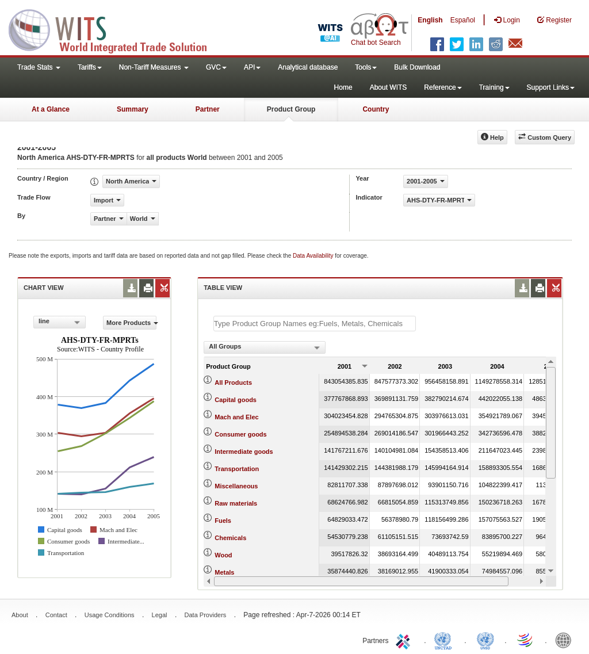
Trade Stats (38, 67)
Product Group (291, 109)
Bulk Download (417, 67)
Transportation (237, 468)
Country (375, 109)
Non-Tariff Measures (154, 67)
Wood (223, 555)
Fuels (223, 520)
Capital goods (236, 399)
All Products (233, 382)
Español (462, 20)
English (430, 20)
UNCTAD (445, 639)
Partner (208, 109)
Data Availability (314, 256)
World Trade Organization (525, 639)
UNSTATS (485, 639)
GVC (216, 67)
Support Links (551, 87)
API (252, 67)
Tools (366, 67)
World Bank (565, 639)
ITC (404, 639)
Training (494, 87)
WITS (115, 29)
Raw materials (236, 503)
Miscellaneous (236, 486)
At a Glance (51, 109)
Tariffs (90, 67)
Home (343, 87)
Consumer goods (240, 434)
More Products (131, 322)
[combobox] (59, 322)
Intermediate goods (244, 451)
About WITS (388, 87)
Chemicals (230, 537)
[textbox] (314, 323)
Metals (224, 572)
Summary (132, 109)
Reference (442, 87)
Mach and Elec (236, 417)
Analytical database (308, 67)
